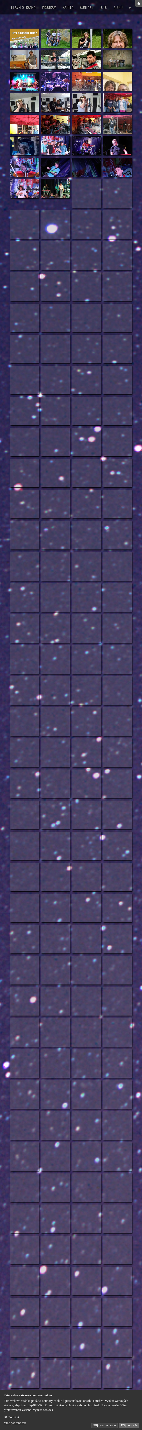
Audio (118, 7)
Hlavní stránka (23, 7)
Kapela (68, 7)
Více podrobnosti (15, 1423)
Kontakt (86, 7)
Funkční (13, 1417)
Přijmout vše (129, 1425)
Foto (103, 7)
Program (49, 7)
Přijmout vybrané (104, 1425)
